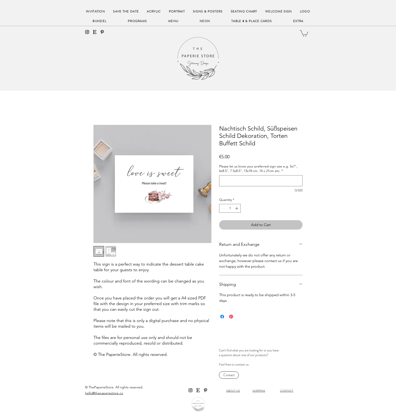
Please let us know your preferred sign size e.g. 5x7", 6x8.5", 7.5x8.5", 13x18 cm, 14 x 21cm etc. (258, 168)
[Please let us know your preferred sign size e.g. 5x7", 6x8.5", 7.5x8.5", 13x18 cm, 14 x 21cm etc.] (260, 180)
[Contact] (229, 375)
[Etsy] (94, 32)
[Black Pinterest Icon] (102, 32)
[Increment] (237, 208)
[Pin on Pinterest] (231, 316)
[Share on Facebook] (222, 316)
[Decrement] (223, 208)
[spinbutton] (230, 208)
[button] (304, 32)
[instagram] (87, 32)
